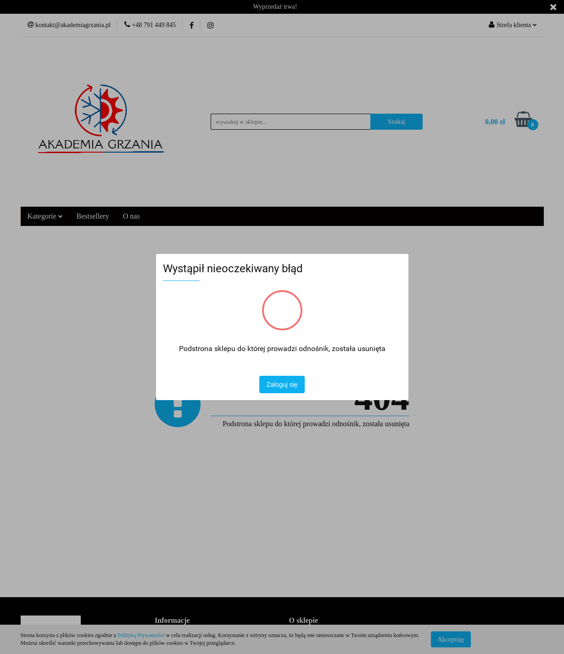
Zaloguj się (282, 384)
